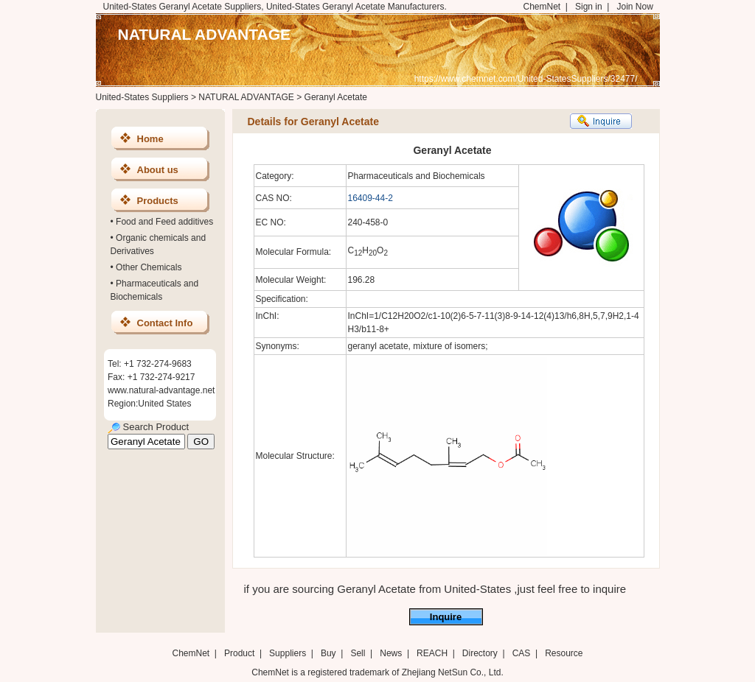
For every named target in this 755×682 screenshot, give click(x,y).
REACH (432, 653)
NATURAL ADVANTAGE (204, 34)
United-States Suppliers (142, 97)
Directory (480, 653)
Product (240, 653)
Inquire (446, 616)
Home (150, 138)
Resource (563, 653)
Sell (357, 653)
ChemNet (542, 6)
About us (157, 169)
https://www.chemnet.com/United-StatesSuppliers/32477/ (526, 79)
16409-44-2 (370, 198)
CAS (521, 653)
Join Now (634, 6)
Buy (328, 653)
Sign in (588, 6)
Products (157, 200)
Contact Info (165, 322)
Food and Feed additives (164, 222)
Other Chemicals (148, 267)
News (391, 653)
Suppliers (287, 653)
